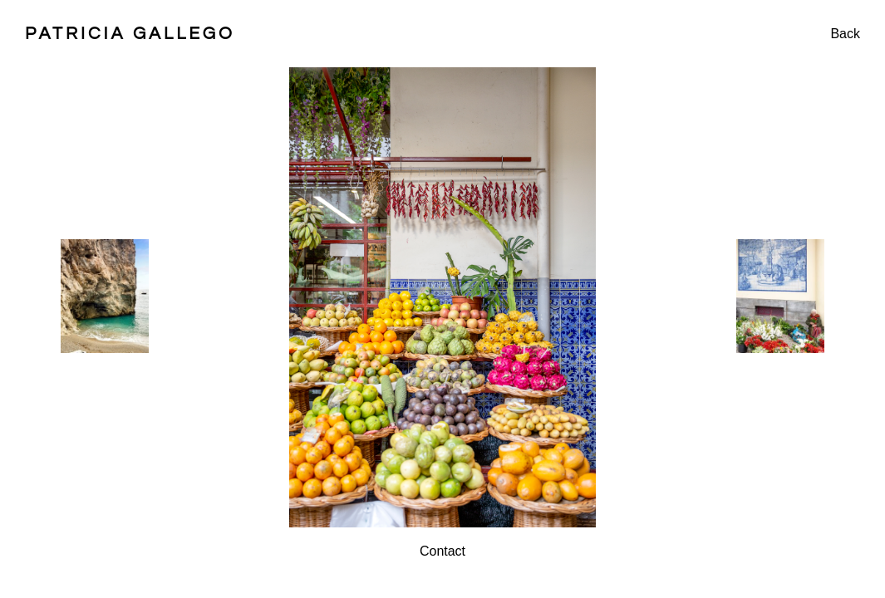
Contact (442, 551)
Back (845, 34)
